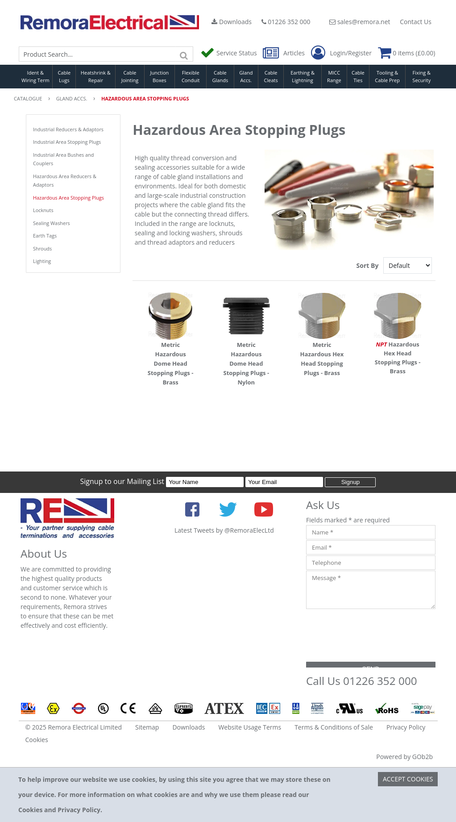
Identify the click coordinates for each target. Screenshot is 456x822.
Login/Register (341, 53)
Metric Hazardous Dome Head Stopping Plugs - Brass (171, 363)
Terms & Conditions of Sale (333, 727)
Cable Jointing (130, 76)
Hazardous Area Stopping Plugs (68, 197)
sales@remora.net (359, 21)
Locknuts (43, 210)
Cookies (36, 739)
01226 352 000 (286, 21)
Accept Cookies (408, 779)
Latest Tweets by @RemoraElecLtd (224, 530)
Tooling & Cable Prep (387, 76)
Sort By (368, 265)
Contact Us (415, 21)
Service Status (229, 53)
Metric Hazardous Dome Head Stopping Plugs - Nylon (246, 363)
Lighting (42, 261)
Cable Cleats (271, 76)
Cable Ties (358, 76)
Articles (284, 53)
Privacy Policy (405, 727)
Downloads (231, 21)
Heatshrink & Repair (96, 76)
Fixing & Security (421, 76)
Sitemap (147, 727)
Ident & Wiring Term (35, 76)
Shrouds (42, 248)
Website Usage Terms (249, 727)
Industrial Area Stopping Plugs (67, 141)
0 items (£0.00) (406, 53)
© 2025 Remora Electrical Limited (73, 727)
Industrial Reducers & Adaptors (68, 129)
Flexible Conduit (190, 76)
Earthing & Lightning (302, 76)
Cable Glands (220, 76)
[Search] (184, 54)
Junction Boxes (159, 76)
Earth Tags (45, 235)
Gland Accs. (246, 76)
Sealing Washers (51, 223)
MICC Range (334, 76)
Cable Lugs (64, 76)
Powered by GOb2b (404, 756)
